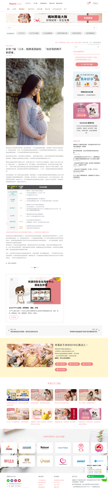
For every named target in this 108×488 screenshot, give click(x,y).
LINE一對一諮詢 (86, 64)
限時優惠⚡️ (22, 9)
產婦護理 (13, 263)
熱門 (65, 9)
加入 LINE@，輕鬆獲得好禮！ (87, 403)
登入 (95, 3)
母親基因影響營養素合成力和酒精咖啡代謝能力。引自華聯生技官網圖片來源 (27, 232)
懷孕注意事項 (78, 42)
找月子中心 (31, 9)
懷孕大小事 (70, 42)
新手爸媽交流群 (57, 9)
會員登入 (41, 485)
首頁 (8, 9)
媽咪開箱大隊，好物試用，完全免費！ (65, 422)
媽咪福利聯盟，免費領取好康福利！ (41, 403)
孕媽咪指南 (43, 3)
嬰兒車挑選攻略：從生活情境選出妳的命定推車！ (86, 485)
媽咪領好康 (59, 3)
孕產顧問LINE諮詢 (59, 480)
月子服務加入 (42, 480)
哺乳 (9, 263)
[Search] (94, 28)
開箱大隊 (52, 3)
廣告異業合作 (42, 483)
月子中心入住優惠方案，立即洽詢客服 (17, 422)
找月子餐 (39, 9)
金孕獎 (14, 9)
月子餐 (35, 3)
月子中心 (27, 3)
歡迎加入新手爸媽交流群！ (62, 403)
